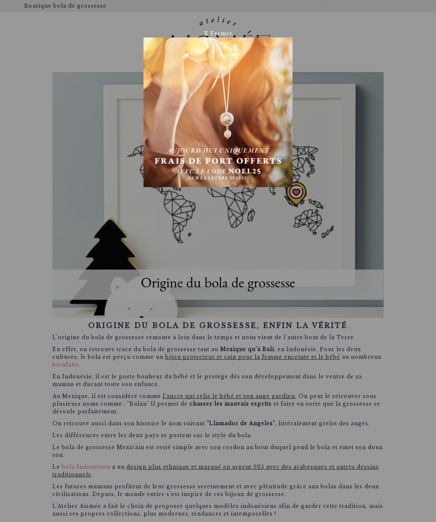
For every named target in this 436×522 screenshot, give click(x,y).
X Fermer (218, 33)
